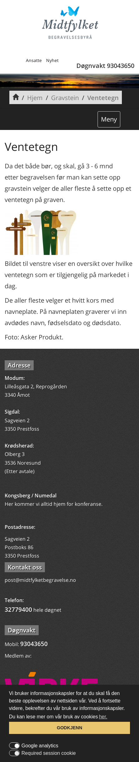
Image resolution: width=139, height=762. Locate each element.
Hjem (35, 97)
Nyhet (52, 60)
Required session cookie (49, 753)
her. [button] (103, 716)
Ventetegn (103, 97)
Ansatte (34, 60)
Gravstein (65, 97)
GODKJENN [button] (69, 727)
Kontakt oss (25, 567)
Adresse (19, 365)
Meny (109, 119)
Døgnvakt (22, 630)
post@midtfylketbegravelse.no (40, 580)
